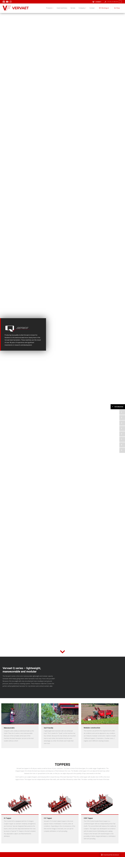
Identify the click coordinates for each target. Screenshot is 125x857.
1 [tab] (19, 812)
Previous (3, 804)
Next (37, 804)
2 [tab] (21, 812)
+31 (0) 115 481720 (111, 2)
